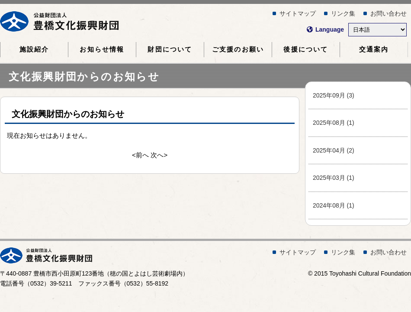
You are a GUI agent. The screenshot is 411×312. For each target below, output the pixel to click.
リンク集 (343, 13)
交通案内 (374, 49)
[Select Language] (377, 29)
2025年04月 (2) (333, 150)
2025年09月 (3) (333, 95)
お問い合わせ (388, 13)
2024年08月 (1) (333, 205)
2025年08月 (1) (333, 122)
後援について (305, 49)
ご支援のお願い (238, 49)
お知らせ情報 (102, 49)
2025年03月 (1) (333, 177)
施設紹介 (34, 49)
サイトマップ (297, 13)
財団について (170, 49)
